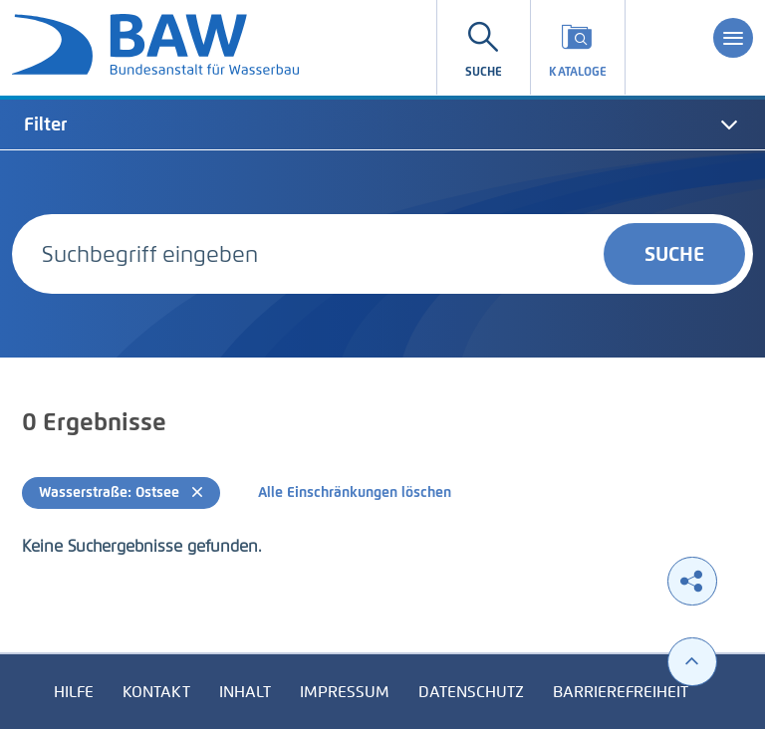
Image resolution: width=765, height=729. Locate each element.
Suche (674, 254)
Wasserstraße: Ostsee (121, 492)
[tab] (382, 124)
